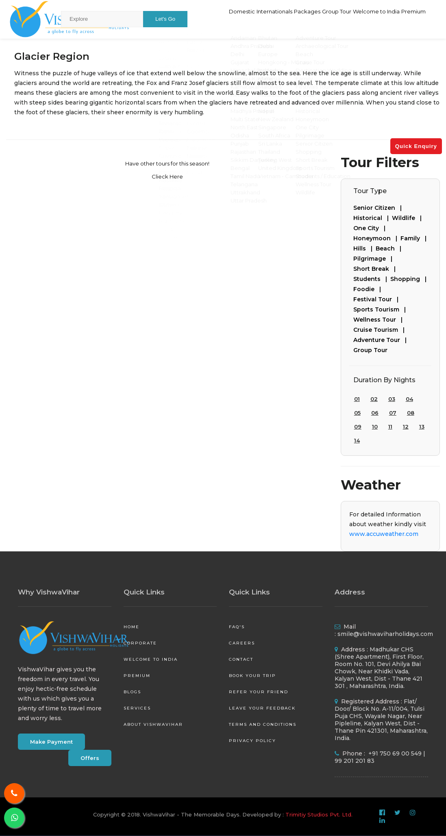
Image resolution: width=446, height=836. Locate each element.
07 (392, 412)
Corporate (140, 643)
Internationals (228, 18)
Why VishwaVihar (49, 592)
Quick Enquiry (416, 146)
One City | (371, 228)
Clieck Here (167, 176)
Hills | (364, 248)
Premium (409, 18)
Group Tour (311, 18)
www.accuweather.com (383, 534)
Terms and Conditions (262, 724)
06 (375, 412)
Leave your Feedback (262, 708)
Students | (371, 279)
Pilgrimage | (374, 258)
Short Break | (376, 268)
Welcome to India (362, 18)
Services (137, 708)
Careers (242, 643)
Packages (272, 18)
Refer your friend (258, 691)
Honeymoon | (376, 238)
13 (421, 426)
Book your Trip (252, 675)
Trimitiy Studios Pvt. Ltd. (318, 814)
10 (375, 426)
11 (390, 426)
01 (357, 399)
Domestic (185, 18)
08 (410, 412)
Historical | (372, 218)
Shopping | (410, 279)
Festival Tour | (377, 299)
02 (374, 399)
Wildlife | (408, 218)
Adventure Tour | (381, 340)
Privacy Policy (252, 740)
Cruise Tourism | (380, 329)
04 (409, 399)
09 (357, 426)
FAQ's (237, 626)
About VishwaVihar (153, 724)
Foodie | (368, 289)
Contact (241, 659)
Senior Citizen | (379, 207)
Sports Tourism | (381, 309)
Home (131, 626)
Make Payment (51, 741)
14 (357, 440)
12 (406, 426)
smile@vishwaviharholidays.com (385, 634)
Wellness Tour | (379, 319)
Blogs (132, 691)
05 (357, 412)
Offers (89, 758)
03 (391, 399)
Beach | (390, 248)
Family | (415, 238)
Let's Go (165, 19)
